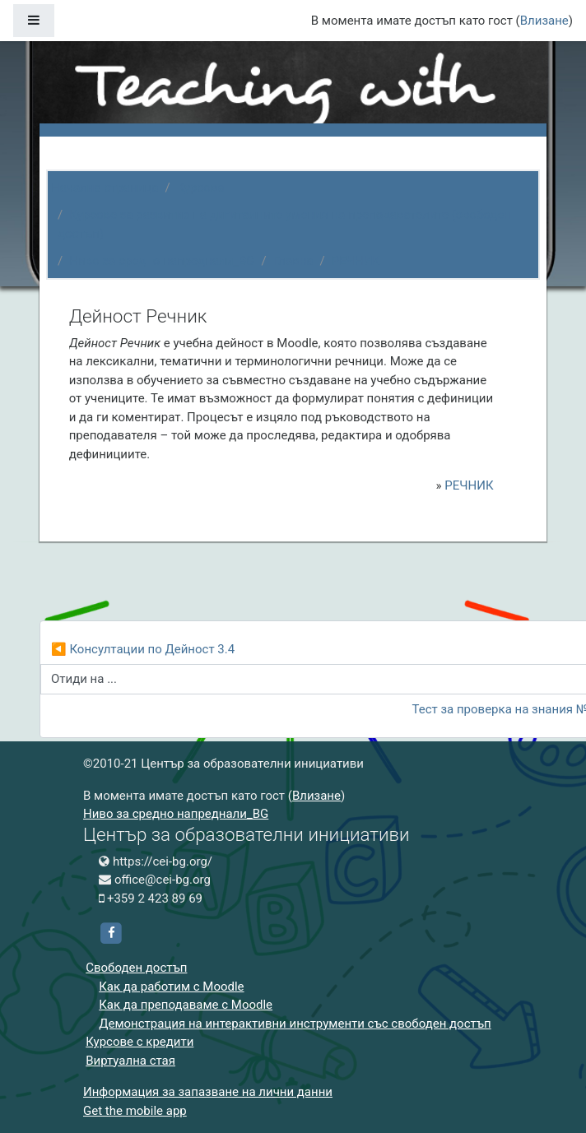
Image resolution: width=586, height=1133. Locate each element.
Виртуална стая (130, 1060)
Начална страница (104, 187)
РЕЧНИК (356, 260)
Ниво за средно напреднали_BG (161, 260)
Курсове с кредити (139, 1041)
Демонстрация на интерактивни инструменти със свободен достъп (295, 1023)
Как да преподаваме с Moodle (185, 1004)
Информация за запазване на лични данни (208, 1091)
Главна (293, 260)
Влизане (544, 20)
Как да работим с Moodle (171, 986)
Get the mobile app (135, 1110)
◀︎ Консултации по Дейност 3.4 (143, 649)
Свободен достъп (136, 967)
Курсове (201, 187)
